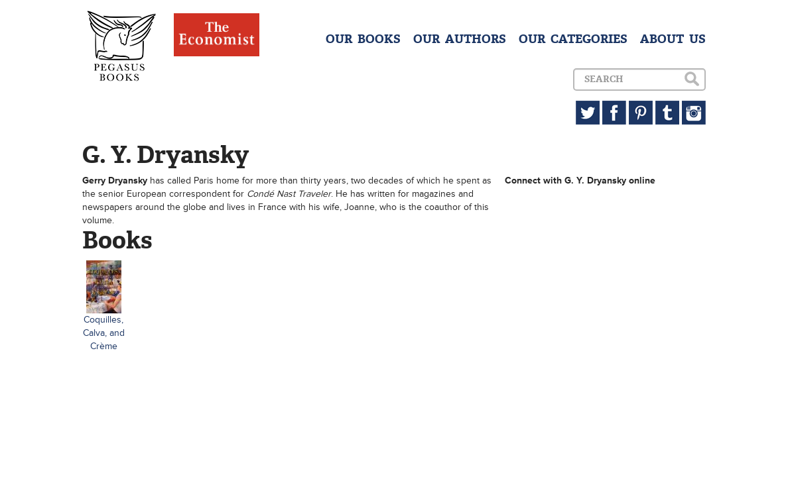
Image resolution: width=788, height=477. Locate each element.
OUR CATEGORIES (573, 39)
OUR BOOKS (363, 39)
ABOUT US (673, 39)
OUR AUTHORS (459, 39)
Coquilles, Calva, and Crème (104, 333)
